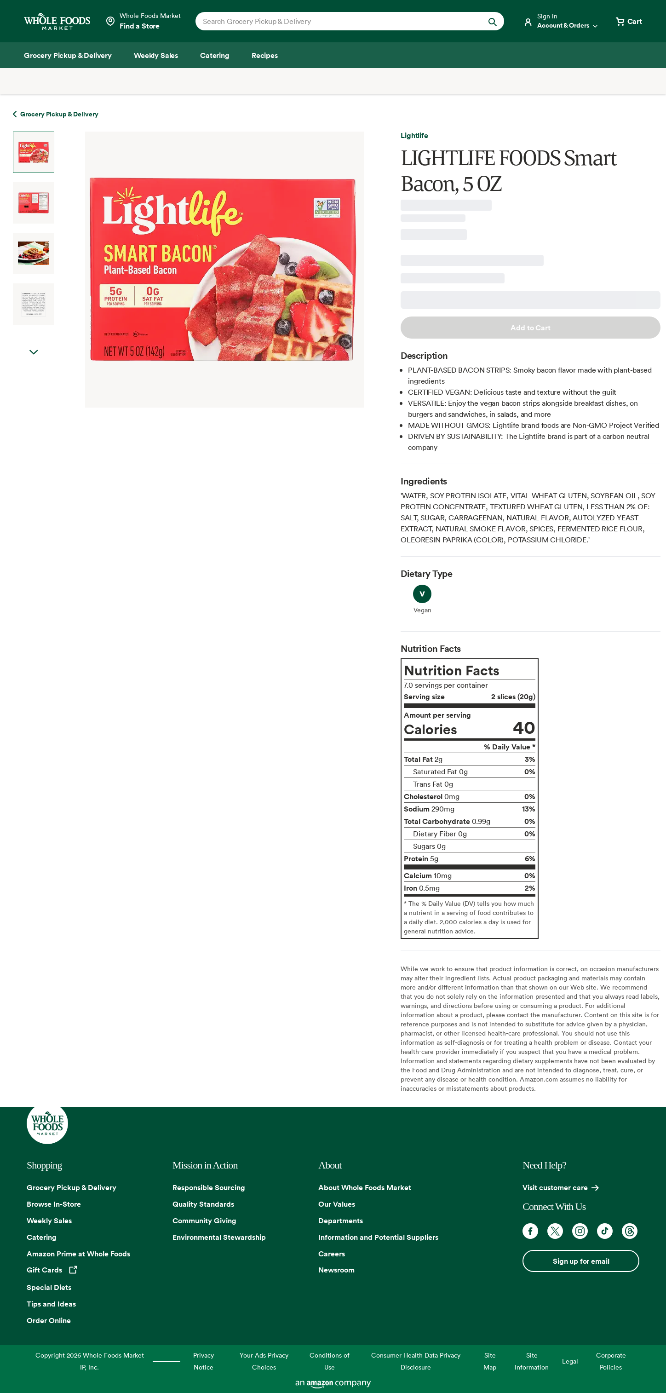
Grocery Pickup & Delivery (71, 1187)
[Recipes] (265, 55)
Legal (570, 1361)
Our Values (336, 1204)
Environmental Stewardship (219, 1237)
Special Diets (49, 1287)
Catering (42, 1237)
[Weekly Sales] (156, 55)
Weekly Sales (49, 1220)
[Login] (561, 21)
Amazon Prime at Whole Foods (78, 1254)
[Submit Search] (492, 21)
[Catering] (215, 55)
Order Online (49, 1320)
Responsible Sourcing (208, 1187)
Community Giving (204, 1220)
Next (33, 352)
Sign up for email (581, 1261)
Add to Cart (530, 327)
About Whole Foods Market (364, 1187)
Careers (331, 1254)
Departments (340, 1220)
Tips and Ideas (51, 1304)
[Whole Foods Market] (57, 21)
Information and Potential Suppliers (378, 1237)
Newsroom (336, 1270)
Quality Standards (203, 1204)
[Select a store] (143, 21)
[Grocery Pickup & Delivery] (68, 55)
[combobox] (335, 21)
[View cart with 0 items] (628, 21)
